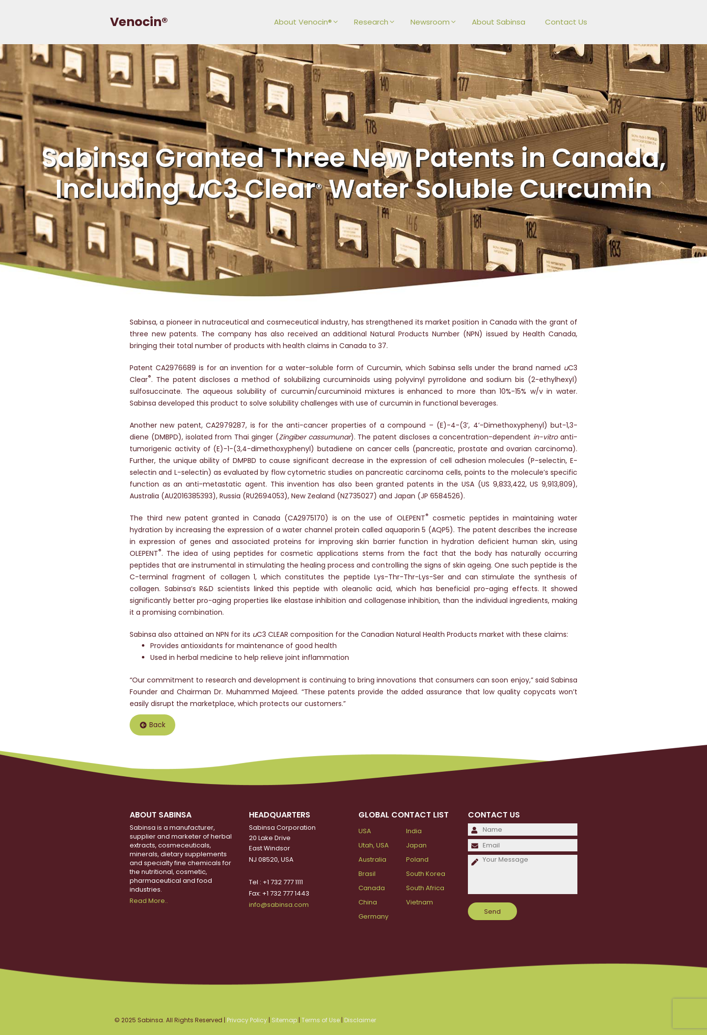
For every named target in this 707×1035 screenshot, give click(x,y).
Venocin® (139, 21)
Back (152, 725)
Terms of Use (320, 1020)
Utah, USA (373, 845)
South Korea (425, 873)
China (367, 902)
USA (364, 831)
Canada (371, 888)
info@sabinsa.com (279, 904)
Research (377, 22)
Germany (373, 916)
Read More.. (149, 900)
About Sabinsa (498, 22)
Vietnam (419, 902)
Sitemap (284, 1020)
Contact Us (566, 22)
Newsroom (436, 22)
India (414, 831)
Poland (417, 859)
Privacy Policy (247, 1020)
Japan (416, 845)
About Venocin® (309, 22)
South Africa (425, 888)
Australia (372, 859)
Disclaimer (360, 1020)
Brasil (367, 873)
